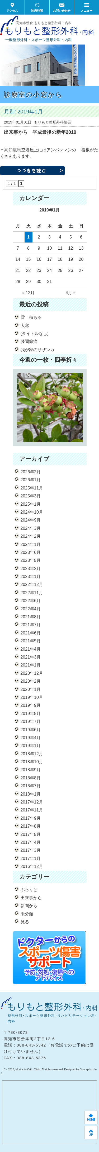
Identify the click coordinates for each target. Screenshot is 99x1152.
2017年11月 (32, 810)
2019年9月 (31, 705)
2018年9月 (31, 769)
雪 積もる (31, 317)
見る (25, 922)
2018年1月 (31, 794)
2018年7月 (31, 786)
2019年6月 (31, 729)
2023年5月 (31, 560)
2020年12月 (32, 673)
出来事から (31, 897)
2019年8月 (31, 713)
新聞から (29, 905)
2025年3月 (31, 496)
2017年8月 (31, 826)
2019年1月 (31, 745)
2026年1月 (31, 480)
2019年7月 (31, 721)
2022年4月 (31, 609)
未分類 (27, 914)
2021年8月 (31, 617)
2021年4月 (31, 649)
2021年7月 (31, 625)
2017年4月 (31, 842)
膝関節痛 (29, 341)
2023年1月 (31, 576)
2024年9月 (31, 520)
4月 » (70, 292)
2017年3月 (31, 850)
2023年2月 (31, 568)
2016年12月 (32, 866)
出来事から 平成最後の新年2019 (40, 132)
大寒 (25, 325)
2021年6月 (31, 633)
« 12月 (28, 292)
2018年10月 (32, 762)
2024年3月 (31, 528)
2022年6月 (31, 600)
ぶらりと (29, 889)
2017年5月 (31, 834)
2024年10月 (32, 512)
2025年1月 (31, 504)
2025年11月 (32, 488)
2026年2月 (31, 472)
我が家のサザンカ (37, 349)
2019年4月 (31, 737)
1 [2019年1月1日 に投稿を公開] (28, 237)
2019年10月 (32, 697)
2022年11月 (32, 592)
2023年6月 (31, 552)
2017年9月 (31, 818)
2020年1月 (31, 689)
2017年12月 (32, 802)
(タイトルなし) (35, 333)
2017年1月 (31, 858)
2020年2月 (31, 681)
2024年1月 (31, 544)
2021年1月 (31, 665)
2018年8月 (31, 778)
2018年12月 (32, 754)
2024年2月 (31, 536)
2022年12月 (32, 584)
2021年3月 (31, 657)
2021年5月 (31, 641)
